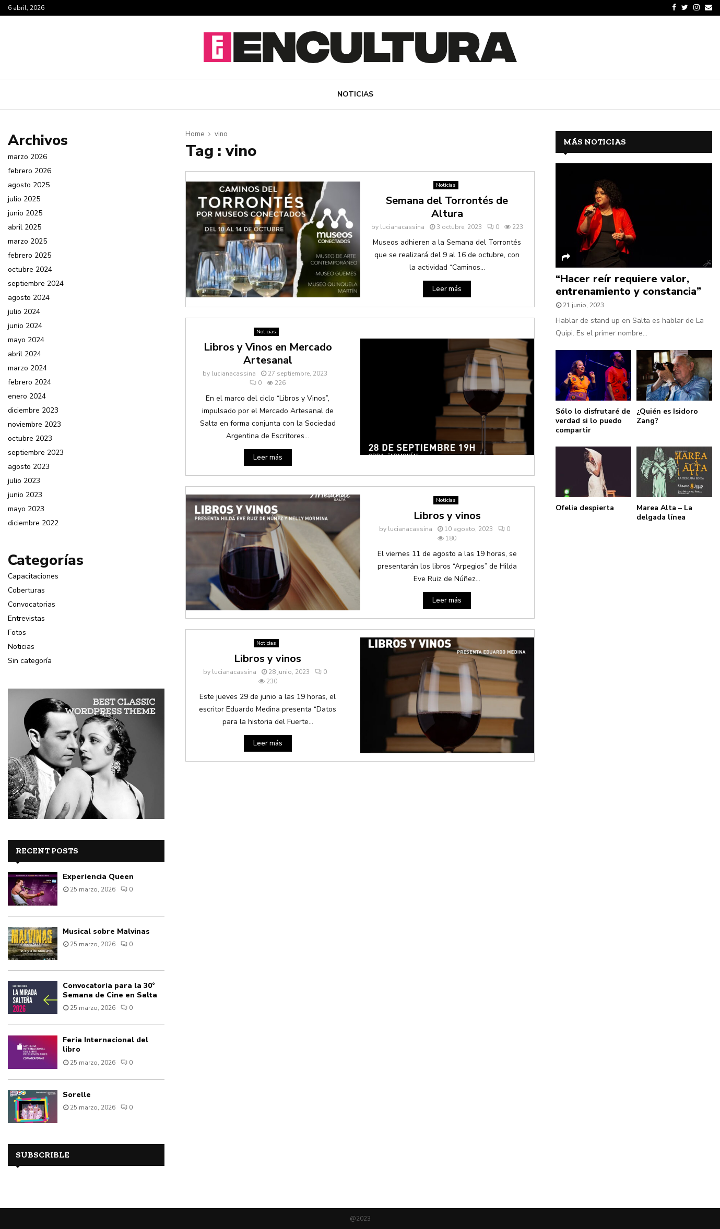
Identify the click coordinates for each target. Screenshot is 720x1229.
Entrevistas (26, 618)
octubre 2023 (30, 438)
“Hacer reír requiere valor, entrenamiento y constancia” (628, 285)
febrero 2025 (29, 255)
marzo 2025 (27, 241)
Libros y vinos (447, 516)
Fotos (17, 632)
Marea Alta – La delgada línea (664, 512)
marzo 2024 (27, 368)
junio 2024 (25, 326)
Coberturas (26, 590)
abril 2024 (24, 354)
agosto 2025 (29, 185)
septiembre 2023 (36, 452)
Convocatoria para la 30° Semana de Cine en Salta (110, 990)
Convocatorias (31, 604)
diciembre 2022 (33, 523)
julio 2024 (24, 312)
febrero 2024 (29, 382)
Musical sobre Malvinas (106, 931)
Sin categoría (30, 661)
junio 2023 (25, 495)
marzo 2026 (27, 157)
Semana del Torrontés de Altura (447, 207)
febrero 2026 (29, 171)
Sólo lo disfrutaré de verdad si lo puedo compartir (593, 420)
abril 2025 (24, 227)
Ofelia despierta (585, 508)
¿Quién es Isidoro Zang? (667, 416)
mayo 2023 (26, 509)
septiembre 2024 (36, 283)
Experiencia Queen (98, 877)
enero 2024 (27, 396)
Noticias (355, 94)
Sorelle (77, 1095)
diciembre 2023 (33, 410)
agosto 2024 (29, 298)
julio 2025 (24, 199)
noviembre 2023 (34, 424)
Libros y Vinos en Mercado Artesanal (268, 353)
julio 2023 (24, 481)
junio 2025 (25, 213)
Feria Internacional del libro (105, 1044)
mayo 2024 (26, 340)
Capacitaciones (33, 576)
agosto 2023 (29, 467)
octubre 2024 (30, 269)
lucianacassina (402, 227)
